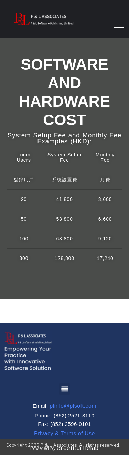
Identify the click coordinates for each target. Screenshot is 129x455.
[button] (64, 389)
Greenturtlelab (78, 448)
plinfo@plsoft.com (73, 406)
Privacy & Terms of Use (64, 433)
